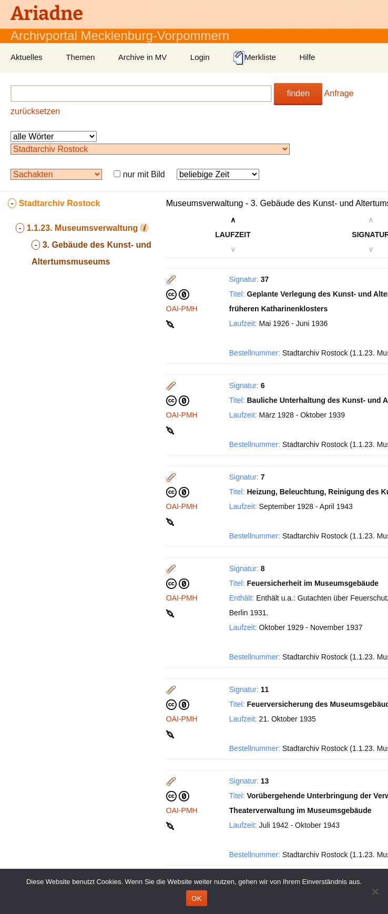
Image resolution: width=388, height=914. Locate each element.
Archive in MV (142, 57)
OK (196, 898)
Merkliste (254, 58)
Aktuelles (27, 57)
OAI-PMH (182, 308)
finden (298, 93)
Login (200, 57)
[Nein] (375, 891)
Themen (80, 57)
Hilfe (307, 57)
